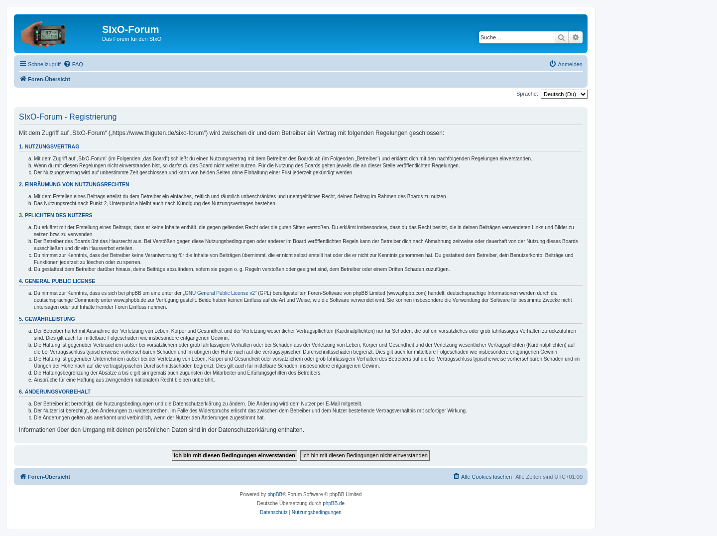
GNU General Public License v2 (220, 293)
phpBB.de (334, 503)
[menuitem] (73, 64)
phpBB (274, 494)
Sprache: (527, 94)
